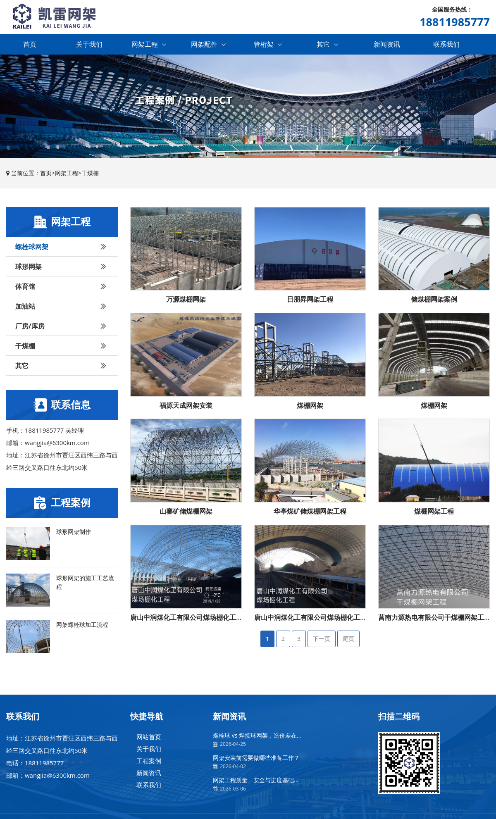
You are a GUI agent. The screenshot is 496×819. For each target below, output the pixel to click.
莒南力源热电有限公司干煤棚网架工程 (434, 618)
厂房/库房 (62, 327)
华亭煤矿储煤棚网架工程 (310, 512)
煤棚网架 (310, 406)
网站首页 (148, 738)
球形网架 (62, 267)
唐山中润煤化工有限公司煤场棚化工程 (186, 618)
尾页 (348, 640)
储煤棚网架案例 (434, 300)
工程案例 (148, 762)
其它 (327, 45)
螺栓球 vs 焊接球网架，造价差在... (257, 736)
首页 (29, 45)
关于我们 (89, 45)
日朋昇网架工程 (310, 300)
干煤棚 (90, 174)
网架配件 (208, 45)
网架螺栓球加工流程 (82, 625)
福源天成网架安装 (186, 406)
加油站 (62, 307)
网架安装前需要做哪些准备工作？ (256, 759)
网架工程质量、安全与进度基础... (255, 781)
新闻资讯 (387, 45)
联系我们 (446, 45)
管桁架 (268, 45)
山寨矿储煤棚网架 (186, 512)
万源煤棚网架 (186, 300)
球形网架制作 (73, 532)
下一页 (321, 640)
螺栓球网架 (62, 247)
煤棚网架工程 (434, 512)
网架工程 (148, 45)
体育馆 (62, 287)
